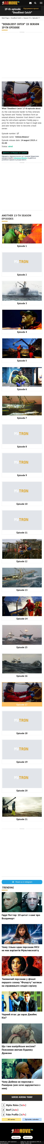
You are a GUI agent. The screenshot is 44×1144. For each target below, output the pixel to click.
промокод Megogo (21, 158)
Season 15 (27, 18)
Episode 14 (22, 618)
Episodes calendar (32, 1119)
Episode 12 (22, 561)
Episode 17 (36, 18)
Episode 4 (22, 332)
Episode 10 (22, 504)
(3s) (16, 1114)
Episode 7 (22, 418)
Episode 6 (22, 389)
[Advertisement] (22, 55)
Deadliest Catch (16, 18)
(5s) (16, 1105)
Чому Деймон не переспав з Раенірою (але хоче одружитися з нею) (21, 1085)
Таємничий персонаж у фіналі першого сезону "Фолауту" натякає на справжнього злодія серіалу (22, 982)
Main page (5, 18)
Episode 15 (22, 647)
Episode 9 (22, 475)
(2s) (12, 1109)
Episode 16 (22, 676)
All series (11, 1119)
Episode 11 (22, 532)
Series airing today (22, 1097)
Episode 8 (22, 446)
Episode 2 (22, 274)
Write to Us (27, 1137)
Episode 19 (22, 762)
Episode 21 (22, 819)
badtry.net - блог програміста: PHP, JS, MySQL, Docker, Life (31, 1142)
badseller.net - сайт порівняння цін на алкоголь (8, 1142)
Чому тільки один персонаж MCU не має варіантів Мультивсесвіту (20, 948)
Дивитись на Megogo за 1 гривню (15, 153)
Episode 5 (22, 360)
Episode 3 (22, 303)
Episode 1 (22, 246)
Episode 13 (22, 590)
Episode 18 (22, 733)
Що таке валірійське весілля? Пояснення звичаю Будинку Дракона (18, 1050)
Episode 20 (22, 790)
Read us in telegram (22, 882)
